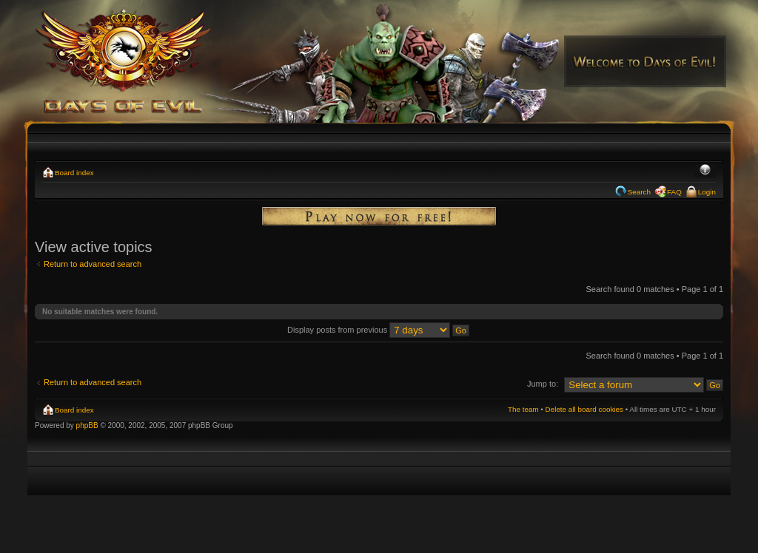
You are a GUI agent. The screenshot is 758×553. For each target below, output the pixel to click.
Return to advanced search (92, 263)
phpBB (87, 425)
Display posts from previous (378, 329)
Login (707, 192)
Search (639, 192)
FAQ (674, 192)
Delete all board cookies (584, 409)
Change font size (705, 170)
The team (523, 409)
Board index (74, 173)
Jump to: (542, 383)
